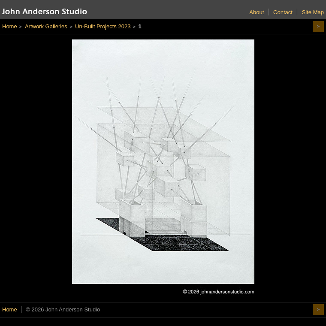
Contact (283, 12)
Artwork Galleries (46, 26)
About (256, 12)
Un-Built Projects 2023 (102, 26)
